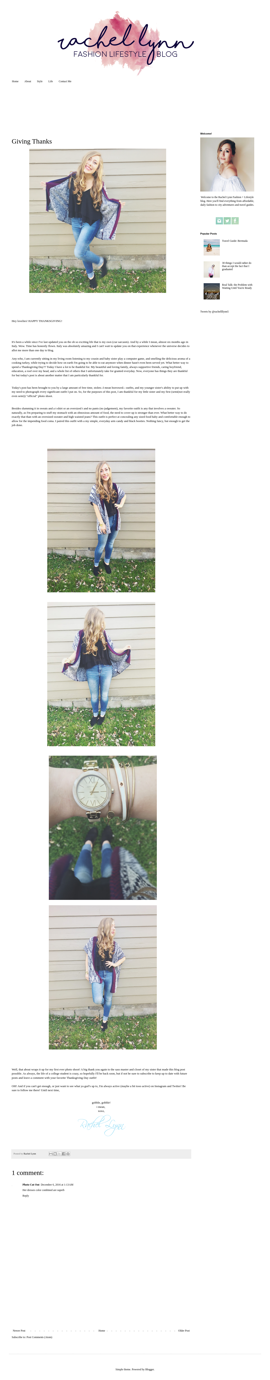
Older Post (184, 1330)
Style (40, 81)
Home (15, 81)
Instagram (160, 1086)
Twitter (176, 1086)
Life (50, 81)
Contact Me (65, 81)
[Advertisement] (101, 1295)
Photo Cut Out (30, 1184)
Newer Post (19, 1330)
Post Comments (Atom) (39, 1337)
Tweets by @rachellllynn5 (214, 311)
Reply (25, 1195)
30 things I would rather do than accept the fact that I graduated (236, 266)
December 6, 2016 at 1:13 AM (57, 1184)
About (27, 81)
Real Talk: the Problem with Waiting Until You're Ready (237, 286)
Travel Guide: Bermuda (235, 240)
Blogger (149, 1369)
